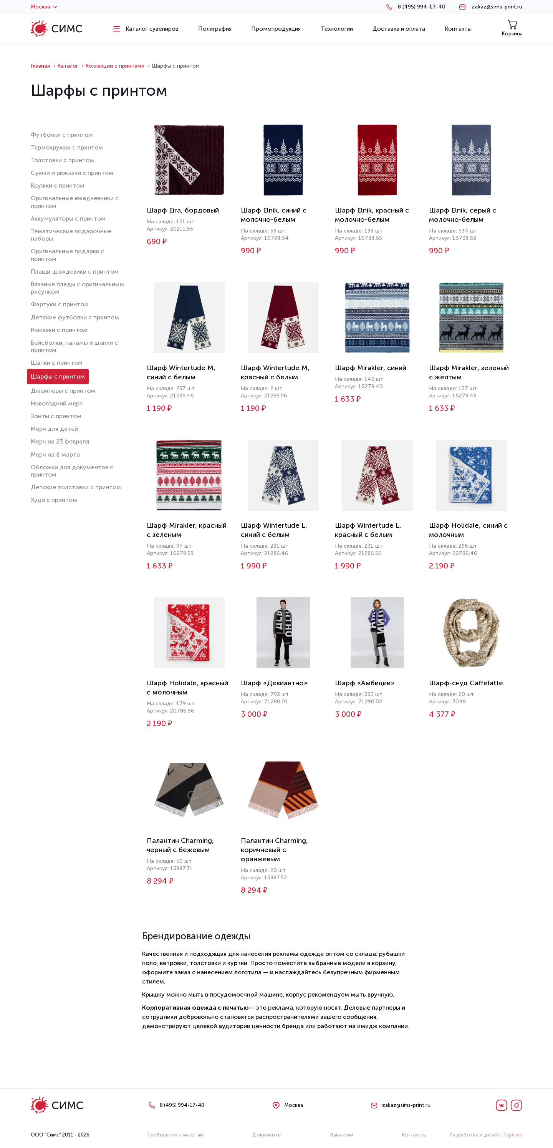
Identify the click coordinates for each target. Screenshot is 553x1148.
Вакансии (341, 1135)
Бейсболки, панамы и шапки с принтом (74, 346)
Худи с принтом (54, 499)
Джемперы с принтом (63, 390)
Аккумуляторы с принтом (68, 218)
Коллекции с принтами (114, 66)
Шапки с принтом (57, 362)
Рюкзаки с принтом (59, 330)
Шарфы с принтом (58, 376)
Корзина (512, 28)
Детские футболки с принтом (75, 317)
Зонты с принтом (56, 416)
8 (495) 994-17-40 (421, 7)
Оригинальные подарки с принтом (67, 255)
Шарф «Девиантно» (274, 683)
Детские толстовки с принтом (76, 487)
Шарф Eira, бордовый (183, 210)
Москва (44, 7)
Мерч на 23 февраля (60, 441)
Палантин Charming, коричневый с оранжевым (274, 849)
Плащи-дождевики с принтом (75, 271)
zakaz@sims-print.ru (497, 7)
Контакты (414, 1135)
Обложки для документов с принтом (72, 471)
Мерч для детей (54, 428)
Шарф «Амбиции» (364, 683)
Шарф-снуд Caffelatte (466, 683)
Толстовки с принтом (62, 160)
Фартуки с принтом (60, 304)
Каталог (67, 66)
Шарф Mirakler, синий (370, 368)
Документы (266, 1135)
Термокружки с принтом (67, 147)
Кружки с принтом (57, 185)
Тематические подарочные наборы (71, 235)
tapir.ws (513, 1135)
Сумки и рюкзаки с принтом (72, 172)
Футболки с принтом (62, 134)
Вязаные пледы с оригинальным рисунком (77, 288)
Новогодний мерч (57, 403)
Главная (40, 66)
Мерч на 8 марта (55, 454)
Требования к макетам (175, 1135)
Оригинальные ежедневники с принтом (75, 201)
